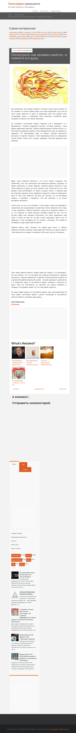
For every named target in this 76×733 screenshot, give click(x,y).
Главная (35, 11)
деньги (22, 564)
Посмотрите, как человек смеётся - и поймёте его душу (30, 17)
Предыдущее (62, 388)
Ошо (13, 564)
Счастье (13, 541)
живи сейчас (22, 36)
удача (46, 36)
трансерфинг (13, 32)
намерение (36, 38)
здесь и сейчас (35, 36)
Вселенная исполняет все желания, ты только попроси (27, 575)
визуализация (24, 38)
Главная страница (39, 388)
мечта (55, 36)
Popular (25, 469)
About (14, 464)
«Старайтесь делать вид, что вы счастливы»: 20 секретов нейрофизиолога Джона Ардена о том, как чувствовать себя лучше (23, 615)
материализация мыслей (38, 34)
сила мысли (55, 34)
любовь (22, 34)
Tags (23, 464)
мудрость (12, 34)
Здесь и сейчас (15, 548)
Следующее (16, 388)
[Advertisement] (40, 162)
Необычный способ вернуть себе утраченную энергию (27, 637)
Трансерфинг (44, 11)
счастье (44, 32)
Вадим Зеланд (55, 11)
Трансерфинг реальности (19, 537)
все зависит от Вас (29, 32)
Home (10, 15)
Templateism (54, 729)
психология (19, 15)
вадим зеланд (57, 32)
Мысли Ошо (15, 544)
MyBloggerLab (64, 729)
